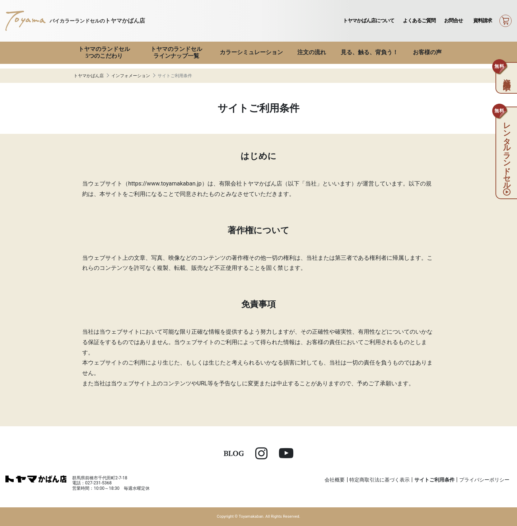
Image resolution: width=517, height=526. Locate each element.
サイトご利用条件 (434, 480)
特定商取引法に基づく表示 (379, 480)
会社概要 (335, 480)
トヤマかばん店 (89, 75)
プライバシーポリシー (484, 480)
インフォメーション (130, 75)
